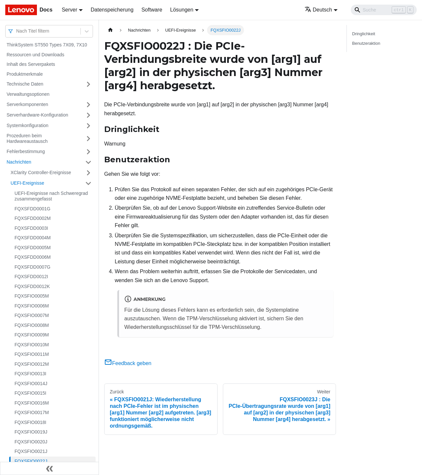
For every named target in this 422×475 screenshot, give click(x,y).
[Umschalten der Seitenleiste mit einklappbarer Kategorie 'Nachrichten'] (88, 162)
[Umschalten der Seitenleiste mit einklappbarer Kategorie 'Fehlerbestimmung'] (88, 151)
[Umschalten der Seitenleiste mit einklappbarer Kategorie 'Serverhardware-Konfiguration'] (88, 115)
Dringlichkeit (363, 33)
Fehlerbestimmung (26, 151)
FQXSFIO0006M (32, 305)
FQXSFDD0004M (33, 237)
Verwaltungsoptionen (28, 94)
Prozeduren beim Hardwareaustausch (27, 138)
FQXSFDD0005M (33, 247)
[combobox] (16, 31)
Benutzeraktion (366, 43)
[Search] (384, 10)
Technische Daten (25, 84)
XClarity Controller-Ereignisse (41, 172)
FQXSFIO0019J (31, 432)
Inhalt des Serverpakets (31, 64)
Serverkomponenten (27, 104)
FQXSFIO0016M (32, 403)
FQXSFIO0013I (30, 373)
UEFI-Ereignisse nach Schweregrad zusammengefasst (51, 196)
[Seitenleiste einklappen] (49, 468)
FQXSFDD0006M (33, 257)
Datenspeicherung (112, 10)
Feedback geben (127, 363)
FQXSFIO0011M (32, 354)
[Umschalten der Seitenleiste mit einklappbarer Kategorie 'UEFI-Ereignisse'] (88, 183)
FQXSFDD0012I (31, 276)
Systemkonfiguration (27, 125)
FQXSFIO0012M (32, 364)
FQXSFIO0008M (32, 325)
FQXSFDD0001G (32, 208)
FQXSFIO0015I (30, 393)
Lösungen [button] (181, 10)
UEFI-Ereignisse (27, 183)
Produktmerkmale (25, 74)
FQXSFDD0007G (32, 267)
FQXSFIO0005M (32, 296)
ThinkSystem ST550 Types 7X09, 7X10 (47, 44)
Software (151, 10)
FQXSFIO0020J (31, 441)
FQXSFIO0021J (31, 451)
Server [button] (69, 10)
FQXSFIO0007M (32, 315)
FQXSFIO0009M (32, 334)
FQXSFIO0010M (32, 344)
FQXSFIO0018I (30, 422)
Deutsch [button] (318, 10)
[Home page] (110, 30)
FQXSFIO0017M (32, 412)
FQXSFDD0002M (33, 218)
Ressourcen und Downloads (35, 54)
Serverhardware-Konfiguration (37, 115)
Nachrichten (19, 162)
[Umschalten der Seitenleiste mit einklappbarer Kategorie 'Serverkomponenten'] (88, 104)
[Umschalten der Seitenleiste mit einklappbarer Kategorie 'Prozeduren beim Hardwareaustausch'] (88, 138)
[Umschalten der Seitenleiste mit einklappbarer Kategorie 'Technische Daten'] (88, 84)
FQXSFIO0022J (31, 461)
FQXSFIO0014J (31, 383)
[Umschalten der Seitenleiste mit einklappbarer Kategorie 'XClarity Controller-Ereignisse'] (88, 173)
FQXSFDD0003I (31, 228)
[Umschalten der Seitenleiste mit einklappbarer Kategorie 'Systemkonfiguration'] (88, 125)
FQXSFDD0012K (32, 286)
